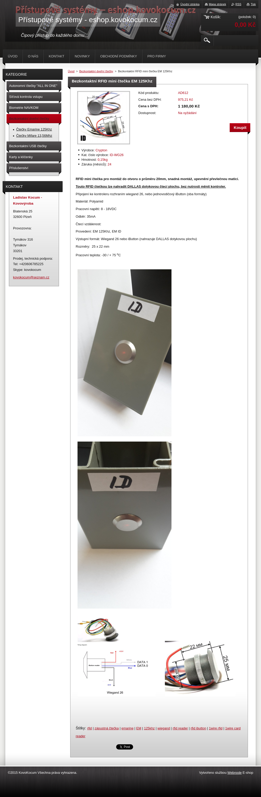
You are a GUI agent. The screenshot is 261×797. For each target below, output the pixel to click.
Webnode (234, 773)
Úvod (71, 71)
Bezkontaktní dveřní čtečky (96, 71)
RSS (238, 4)
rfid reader (180, 728)
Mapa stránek (217, 4)
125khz (149, 728)
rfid (89, 728)
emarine (127, 728)
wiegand (163, 728)
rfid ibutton (198, 728)
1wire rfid (215, 728)
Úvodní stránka (189, 4)
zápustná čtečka (106, 728)
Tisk (253, 4)
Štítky (80, 728)
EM (138, 728)
